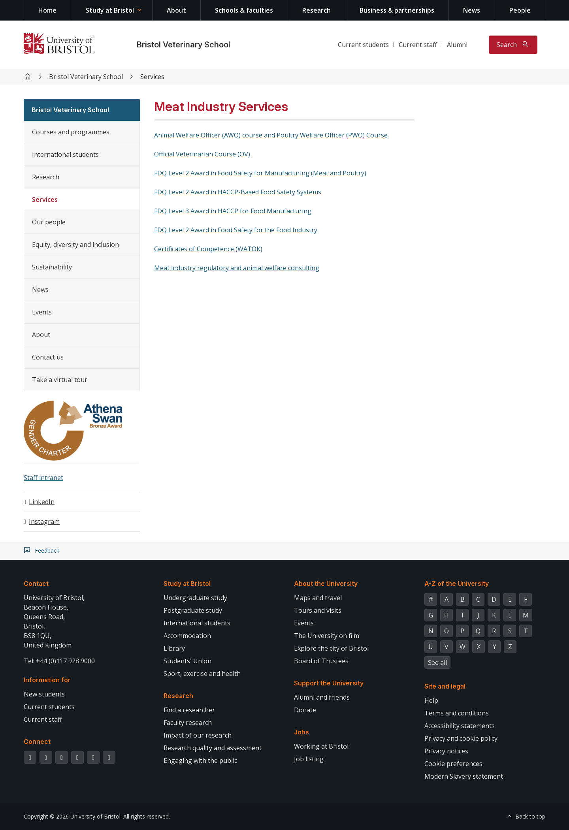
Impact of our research (198, 735)
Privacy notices (446, 751)
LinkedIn (42, 501)
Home (47, 10)
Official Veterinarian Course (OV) (202, 154)
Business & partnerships (397, 10)
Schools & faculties (244, 10)
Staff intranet (43, 477)
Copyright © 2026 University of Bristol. (73, 816)
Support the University (329, 683)
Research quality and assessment (213, 747)
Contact (36, 583)
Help (431, 700)
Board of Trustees (321, 661)
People (520, 10)
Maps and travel (318, 597)
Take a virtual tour (59, 379)
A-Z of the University (456, 583)
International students (65, 154)
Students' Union (187, 661)
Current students (363, 44)
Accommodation (187, 635)
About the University (326, 583)
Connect (37, 741)
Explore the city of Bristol (331, 648)
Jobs (301, 732)
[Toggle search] (513, 45)
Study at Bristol (110, 10)
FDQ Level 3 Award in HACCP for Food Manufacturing (232, 211)
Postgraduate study (193, 610)
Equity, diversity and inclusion (75, 244)
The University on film (326, 635)
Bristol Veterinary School (183, 44)
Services (152, 76)
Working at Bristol (321, 746)
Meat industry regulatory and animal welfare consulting (236, 267)
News (471, 10)
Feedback (47, 550)
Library (174, 648)
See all (437, 662)
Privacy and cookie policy (460, 738)
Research (316, 10)
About (176, 10)
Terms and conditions (456, 713)
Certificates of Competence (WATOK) (208, 249)
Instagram (44, 521)
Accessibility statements (459, 725)
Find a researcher (189, 710)
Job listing (309, 759)
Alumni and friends (322, 697)
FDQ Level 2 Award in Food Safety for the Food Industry (235, 230)
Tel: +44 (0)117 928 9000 (59, 661)
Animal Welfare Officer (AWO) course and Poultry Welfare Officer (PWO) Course (271, 135)
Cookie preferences (453, 763)
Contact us (48, 357)
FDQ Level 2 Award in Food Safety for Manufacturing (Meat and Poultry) (260, 173)
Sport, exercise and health (202, 673)
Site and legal (444, 686)
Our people (49, 222)
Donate (305, 710)
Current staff (418, 44)
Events (42, 312)
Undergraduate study (195, 597)
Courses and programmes (70, 132)
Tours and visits (317, 610)
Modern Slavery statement (463, 776)
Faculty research (188, 722)
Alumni (457, 44)
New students (44, 694)
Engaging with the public (200, 760)
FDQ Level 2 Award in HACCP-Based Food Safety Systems (237, 192)
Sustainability (52, 267)
